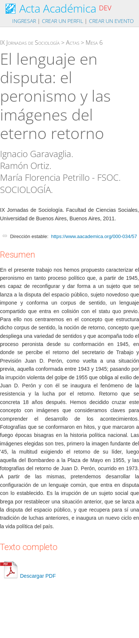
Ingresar (24, 20)
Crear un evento (111, 20)
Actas (72, 42)
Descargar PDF (28, 576)
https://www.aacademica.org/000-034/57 (94, 236)
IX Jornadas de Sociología (30, 42)
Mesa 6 (94, 42)
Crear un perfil (62, 20)
